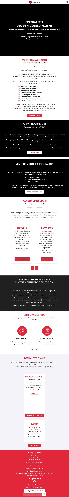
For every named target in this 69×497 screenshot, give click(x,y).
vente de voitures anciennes (31, 300)
